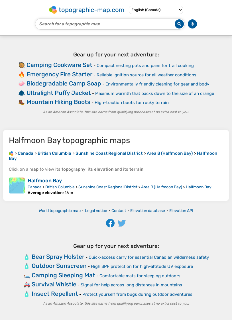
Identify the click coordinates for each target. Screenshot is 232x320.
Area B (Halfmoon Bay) (161, 187)
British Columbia (60, 187)
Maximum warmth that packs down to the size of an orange (154, 93)
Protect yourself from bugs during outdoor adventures (137, 294)
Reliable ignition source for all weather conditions (146, 75)
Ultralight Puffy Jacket (59, 92)
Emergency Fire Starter (59, 74)
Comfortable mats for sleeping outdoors (139, 275)
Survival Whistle (54, 284)
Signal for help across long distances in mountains (131, 285)
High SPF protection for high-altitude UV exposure (142, 266)
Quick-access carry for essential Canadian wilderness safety (149, 257)
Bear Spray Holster (58, 256)
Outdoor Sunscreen (59, 265)
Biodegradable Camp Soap (64, 83)
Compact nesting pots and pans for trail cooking (145, 65)
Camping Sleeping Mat (63, 275)
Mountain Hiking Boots (58, 101)
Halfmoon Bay (45, 181)
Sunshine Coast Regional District (107, 187)
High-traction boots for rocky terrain (132, 102)
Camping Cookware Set (59, 64)
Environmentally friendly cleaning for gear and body (157, 84)
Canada (35, 187)
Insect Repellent (55, 293)
